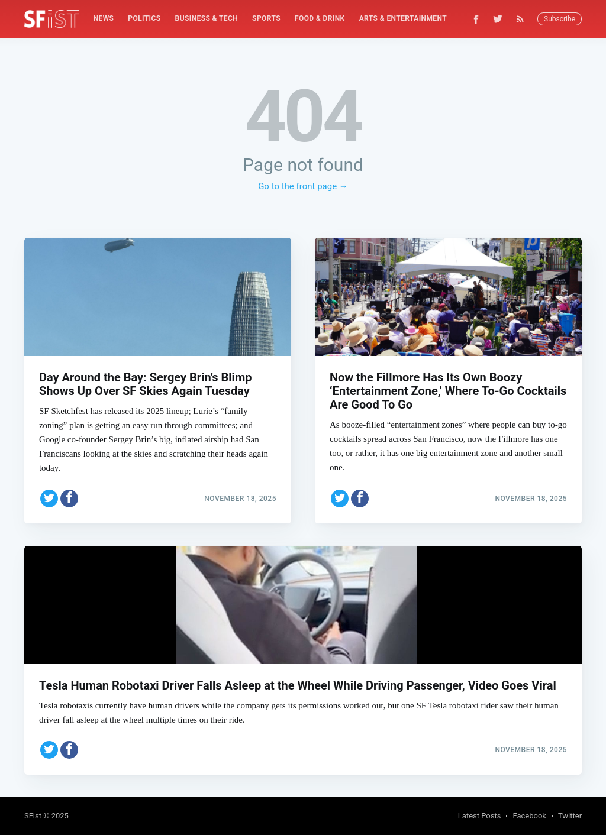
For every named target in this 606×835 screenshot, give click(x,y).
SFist (32, 815)
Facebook (529, 815)
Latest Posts (479, 815)
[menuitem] (103, 18)
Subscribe (559, 19)
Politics (144, 18)
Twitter (570, 815)
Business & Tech (206, 18)
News (104, 18)
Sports (266, 18)
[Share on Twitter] (49, 496)
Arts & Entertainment (403, 18)
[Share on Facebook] (69, 496)
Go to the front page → (303, 186)
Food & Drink (320, 18)
